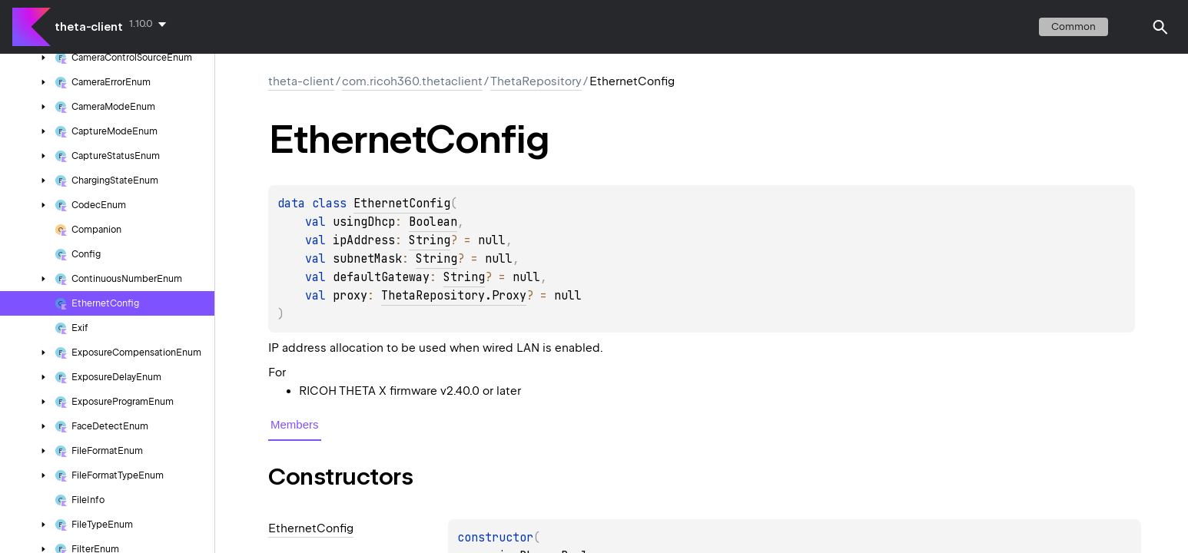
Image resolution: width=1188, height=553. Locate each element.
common (1073, 26)
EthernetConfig (401, 203)
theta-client (89, 27)
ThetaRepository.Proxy (453, 295)
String (429, 240)
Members (294, 424)
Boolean (433, 222)
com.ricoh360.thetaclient (412, 81)
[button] (1160, 27)
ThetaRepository (536, 81)
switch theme (1129, 27)
